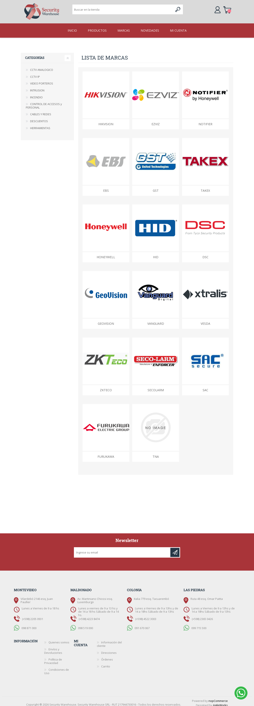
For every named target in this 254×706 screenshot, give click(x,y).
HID (155, 254)
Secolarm (156, 387)
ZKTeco (106, 387)
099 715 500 (198, 624)
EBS (106, 187)
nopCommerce (218, 697)
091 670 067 (142, 624)
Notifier (205, 120)
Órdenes (107, 656)
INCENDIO (36, 94)
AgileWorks (220, 702)
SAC (205, 387)
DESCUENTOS (39, 118)
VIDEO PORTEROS (41, 80)
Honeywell (106, 254)
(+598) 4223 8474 (89, 615)
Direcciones (109, 649)
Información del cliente (109, 640)
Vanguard (155, 320)
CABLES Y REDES (40, 111)
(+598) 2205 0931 (32, 615)
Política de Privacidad (53, 657)
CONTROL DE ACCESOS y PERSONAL (44, 102)
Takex (205, 187)
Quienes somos (59, 639)
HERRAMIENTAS (40, 125)
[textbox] (122, 8)
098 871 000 (28, 624)
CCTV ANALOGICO (41, 66)
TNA (156, 453)
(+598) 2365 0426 (202, 615)
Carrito (223, 7)
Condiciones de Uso (56, 668)
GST (156, 187)
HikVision (105, 120)
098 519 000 (85, 624)
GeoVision (106, 320)
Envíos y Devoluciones (53, 647)
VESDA (205, 320)
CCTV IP (35, 73)
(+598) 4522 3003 (145, 615)
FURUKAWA (106, 453)
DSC (205, 254)
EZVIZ (155, 120)
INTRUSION (37, 87)
